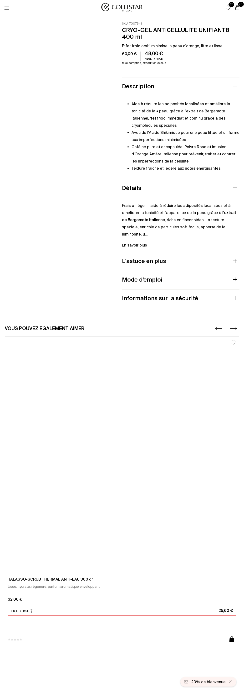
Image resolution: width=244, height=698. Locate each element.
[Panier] (237, 8)
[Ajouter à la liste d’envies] (233, 343)
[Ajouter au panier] (231, 639)
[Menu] (6, 8)
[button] (228, 7)
